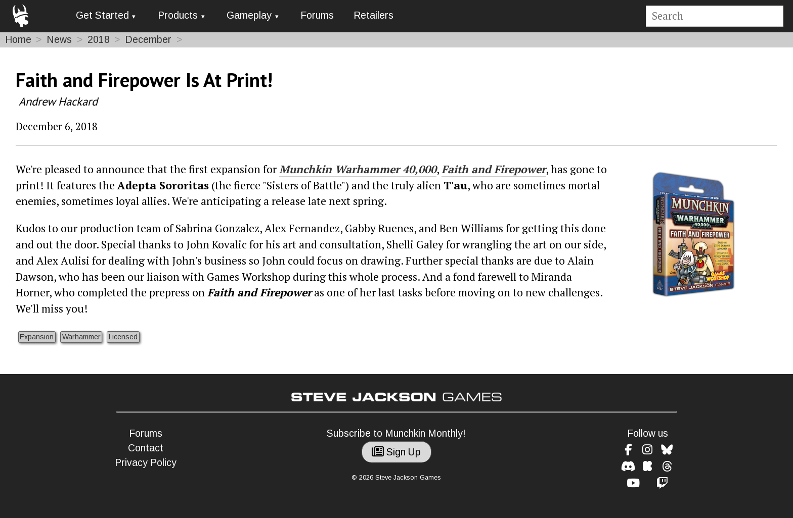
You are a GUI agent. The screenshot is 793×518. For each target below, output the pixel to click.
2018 (98, 39)
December (148, 39)
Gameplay (249, 15)
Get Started (102, 15)
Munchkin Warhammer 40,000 (357, 169)
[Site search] (714, 16)
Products (178, 15)
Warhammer (81, 337)
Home (18, 39)
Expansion (37, 337)
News (59, 39)
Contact (145, 448)
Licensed (123, 337)
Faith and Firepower (494, 169)
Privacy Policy (146, 462)
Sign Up (396, 452)
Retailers (373, 15)
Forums (317, 15)
